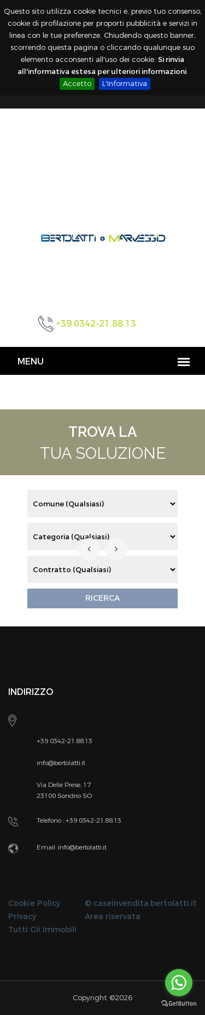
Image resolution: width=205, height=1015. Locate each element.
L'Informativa (124, 83)
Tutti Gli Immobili (42, 930)
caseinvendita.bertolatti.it (145, 903)
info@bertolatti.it (82, 847)
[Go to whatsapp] (178, 982)
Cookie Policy (34, 903)
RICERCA (102, 598)
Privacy (22, 916)
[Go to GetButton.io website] (178, 1003)
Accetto (77, 83)
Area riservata (112, 916)
